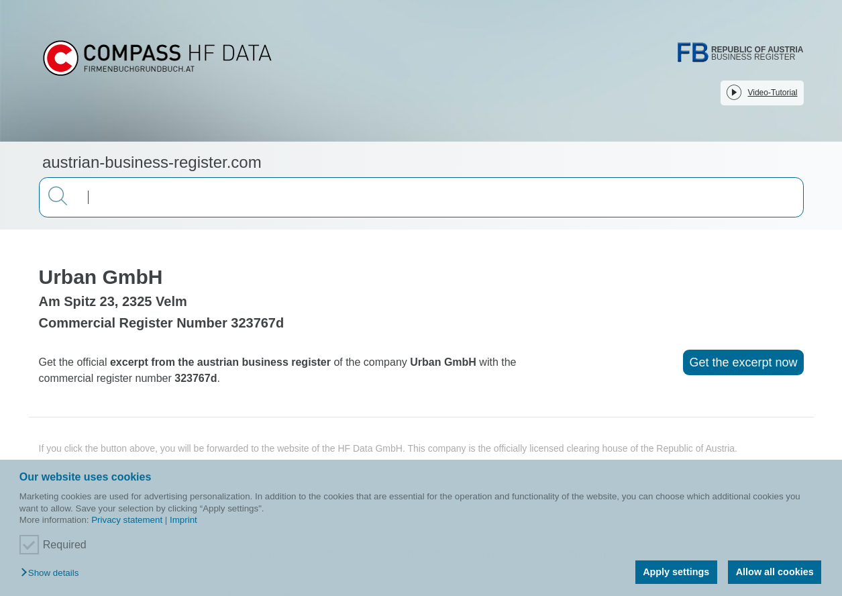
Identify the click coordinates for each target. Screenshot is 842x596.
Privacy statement (126, 520)
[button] (53, 573)
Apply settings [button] (676, 571)
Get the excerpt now (743, 362)
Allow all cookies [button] (775, 571)
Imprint (183, 520)
